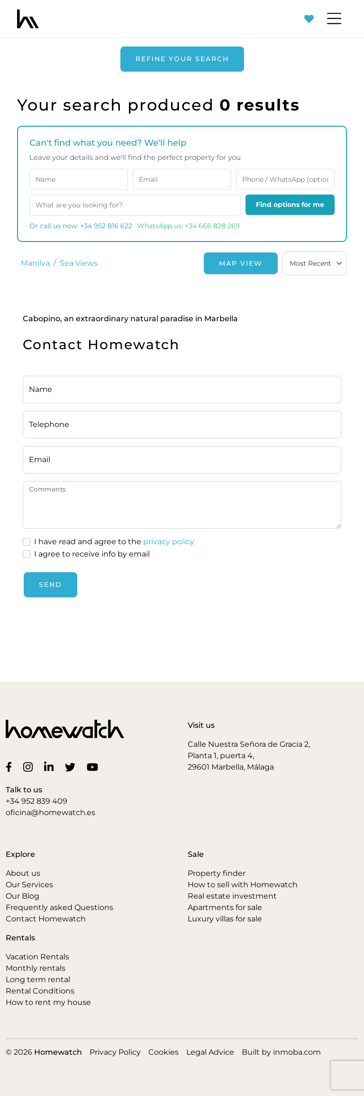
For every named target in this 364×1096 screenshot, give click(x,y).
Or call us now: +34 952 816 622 (80, 226)
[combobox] (314, 263)
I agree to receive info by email (92, 553)
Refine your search (182, 59)
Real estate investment (232, 896)
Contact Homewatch (46, 918)
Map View (241, 263)
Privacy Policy (115, 1052)
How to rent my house (48, 1002)
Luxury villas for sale (225, 918)
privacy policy (168, 541)
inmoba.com (297, 1052)
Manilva (35, 263)
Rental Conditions (40, 990)
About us (23, 873)
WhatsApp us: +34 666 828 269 (188, 226)
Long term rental (38, 979)
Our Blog (22, 896)
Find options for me (290, 204)
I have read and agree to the (114, 542)
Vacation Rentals (37, 956)
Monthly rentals (35, 968)
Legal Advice (210, 1052)
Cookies (163, 1052)
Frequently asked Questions (59, 907)
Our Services (29, 884)
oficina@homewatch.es (50, 812)
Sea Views (79, 263)
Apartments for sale (225, 907)
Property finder (217, 873)
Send (50, 584)
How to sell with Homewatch (243, 884)
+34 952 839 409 (36, 801)
